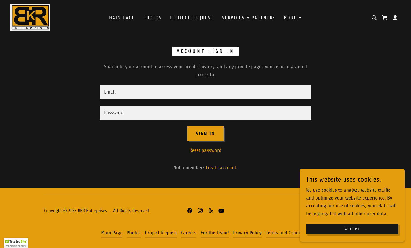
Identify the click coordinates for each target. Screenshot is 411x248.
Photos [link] (152, 17)
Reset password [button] (205, 150)
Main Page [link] (122, 17)
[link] (30, 17)
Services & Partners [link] (248, 17)
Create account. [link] (221, 167)
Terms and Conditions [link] (288, 233)
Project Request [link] (192, 17)
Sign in (205, 133)
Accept (352, 229)
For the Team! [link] (215, 233)
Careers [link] (188, 233)
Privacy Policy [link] (247, 233)
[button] (293, 18)
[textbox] (205, 92)
